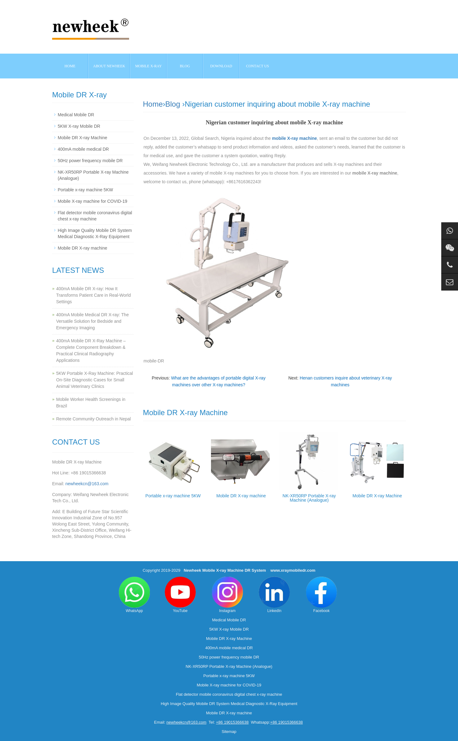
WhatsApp (134, 595)
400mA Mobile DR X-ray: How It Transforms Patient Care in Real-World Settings (93, 295)
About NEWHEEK (109, 66)
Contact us (257, 66)
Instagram (227, 595)
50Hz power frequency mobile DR (90, 160)
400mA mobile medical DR (83, 149)
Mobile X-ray (148, 66)
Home (70, 66)
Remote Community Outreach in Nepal (93, 418)
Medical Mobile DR (76, 114)
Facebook (321, 595)
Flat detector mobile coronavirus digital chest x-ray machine (229, 694)
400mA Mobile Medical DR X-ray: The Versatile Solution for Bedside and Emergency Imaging (92, 321)
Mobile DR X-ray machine (241, 495)
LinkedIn (274, 595)
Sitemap (229, 731)
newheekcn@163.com (87, 483)
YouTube (180, 595)
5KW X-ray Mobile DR (79, 126)
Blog (172, 104)
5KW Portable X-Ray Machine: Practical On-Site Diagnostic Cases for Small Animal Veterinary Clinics (94, 380)
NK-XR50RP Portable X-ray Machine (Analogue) (309, 498)
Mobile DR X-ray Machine (377, 495)
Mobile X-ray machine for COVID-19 (92, 201)
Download (221, 66)
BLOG (185, 66)
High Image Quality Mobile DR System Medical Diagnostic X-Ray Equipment (229, 703)
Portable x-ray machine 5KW (173, 495)
